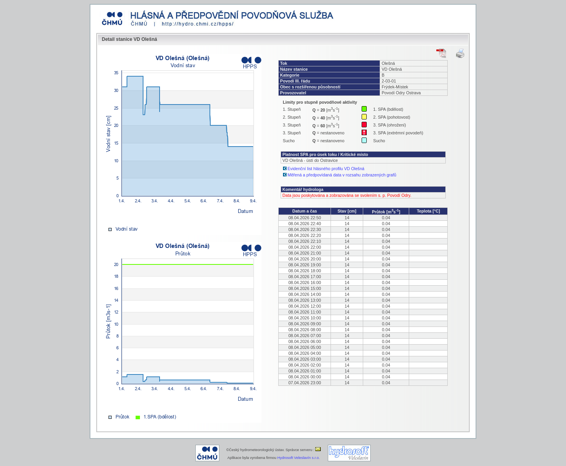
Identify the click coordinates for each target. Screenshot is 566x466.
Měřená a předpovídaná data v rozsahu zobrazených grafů (342, 174)
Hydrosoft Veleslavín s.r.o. (298, 458)
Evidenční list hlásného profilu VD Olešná (326, 168)
